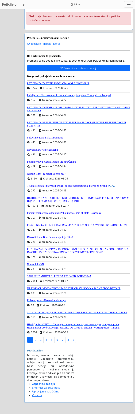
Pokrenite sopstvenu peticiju (79, 68)
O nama (37, 395)
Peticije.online (13, 4)
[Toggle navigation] (128, 4)
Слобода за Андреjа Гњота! (43, 43)
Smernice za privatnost (46, 387)
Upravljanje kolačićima (45, 391)
